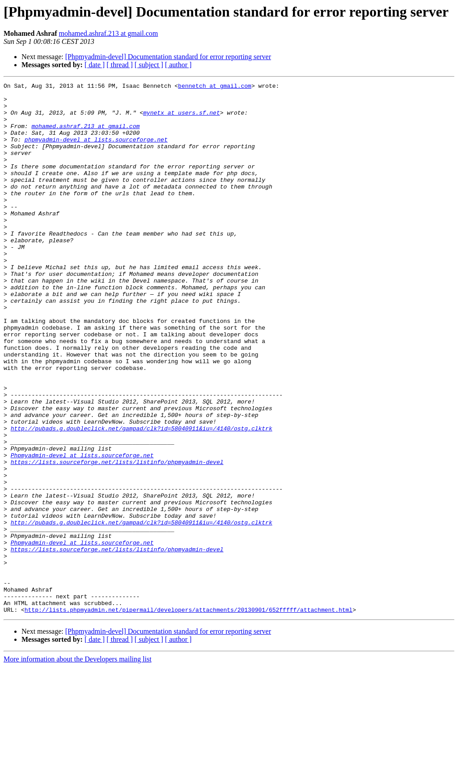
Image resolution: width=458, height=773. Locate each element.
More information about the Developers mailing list (78, 765)
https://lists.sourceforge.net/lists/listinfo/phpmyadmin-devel (117, 538)
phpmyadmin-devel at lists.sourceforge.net (96, 151)
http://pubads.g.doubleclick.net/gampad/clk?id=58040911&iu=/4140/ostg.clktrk (141, 498)
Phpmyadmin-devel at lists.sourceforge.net (82, 530)
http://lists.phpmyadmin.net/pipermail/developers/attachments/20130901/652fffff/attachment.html (188, 716)
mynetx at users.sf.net (181, 119)
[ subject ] (149, 65)
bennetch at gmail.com (214, 87)
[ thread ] (119, 65)
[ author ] (178, 65)
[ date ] (95, 65)
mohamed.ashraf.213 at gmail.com (108, 33)
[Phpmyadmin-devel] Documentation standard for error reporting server (168, 56)
